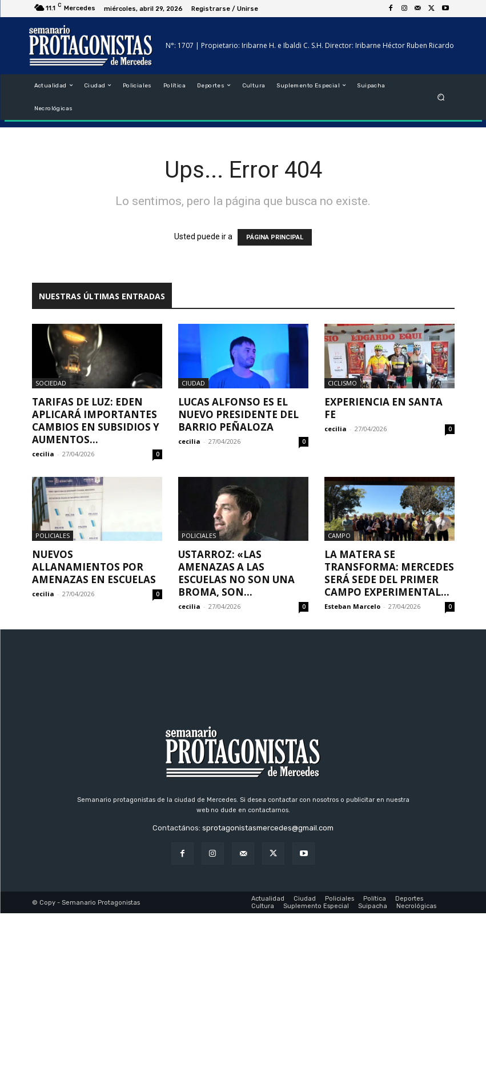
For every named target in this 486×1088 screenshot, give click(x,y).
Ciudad (193, 383)
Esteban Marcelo (352, 606)
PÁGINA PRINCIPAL (274, 237)
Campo (339, 535)
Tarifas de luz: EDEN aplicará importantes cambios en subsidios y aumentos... (95, 420)
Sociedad (50, 383)
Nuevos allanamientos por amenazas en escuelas (94, 567)
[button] (440, 97)
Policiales (52, 535)
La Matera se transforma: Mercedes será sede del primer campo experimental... (389, 573)
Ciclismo (342, 383)
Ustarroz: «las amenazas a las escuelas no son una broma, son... (236, 573)
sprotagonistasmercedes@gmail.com (268, 1002)
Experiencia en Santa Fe (383, 408)
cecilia (43, 453)
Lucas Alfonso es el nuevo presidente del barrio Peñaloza (238, 414)
